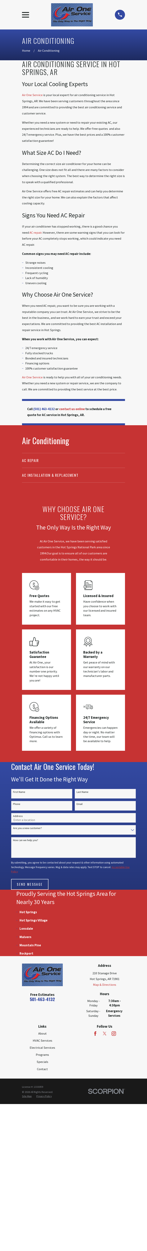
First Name (19, 792)
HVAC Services (42, 1188)
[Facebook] (95, 1180)
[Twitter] (104, 1180)
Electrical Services (42, 1195)
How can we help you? (25, 840)
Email (79, 804)
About (42, 1180)
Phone (16, 804)
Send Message (30, 884)
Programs (42, 1202)
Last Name (82, 792)
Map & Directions (104, 1132)
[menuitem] (73, 460)
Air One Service (32, 95)
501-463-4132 (42, 1146)
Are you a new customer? (27, 828)
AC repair (35, 233)
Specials (42, 1209)
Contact (42, 1216)
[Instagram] (114, 1180)
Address (18, 816)
